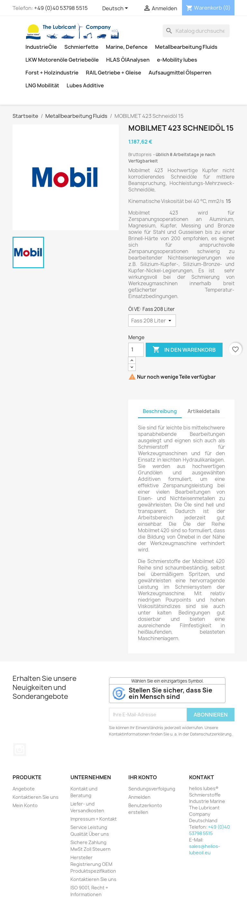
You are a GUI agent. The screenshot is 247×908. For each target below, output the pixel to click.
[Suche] (196, 30)
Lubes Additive (85, 85)
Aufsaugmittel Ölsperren (180, 72)
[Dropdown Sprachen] (116, 9)
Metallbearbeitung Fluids (186, 46)
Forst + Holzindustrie (51, 72)
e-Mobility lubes (177, 59)
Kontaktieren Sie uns (36, 797)
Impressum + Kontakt (93, 819)
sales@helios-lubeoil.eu (204, 849)
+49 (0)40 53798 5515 (61, 8)
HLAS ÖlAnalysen (128, 59)
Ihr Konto (142, 777)
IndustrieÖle (41, 46)
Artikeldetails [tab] (204, 411)
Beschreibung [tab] (160, 411)
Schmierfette (81, 46)
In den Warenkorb (184, 350)
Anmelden (139, 797)
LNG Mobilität (42, 85)
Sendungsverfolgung (151, 789)
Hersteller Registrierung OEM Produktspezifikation (93, 864)
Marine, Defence (127, 46)
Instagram (19, 749)
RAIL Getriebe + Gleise (113, 72)
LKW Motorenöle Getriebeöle (62, 59)
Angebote (24, 789)
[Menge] (136, 350)
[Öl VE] (152, 320)
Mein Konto (25, 805)
